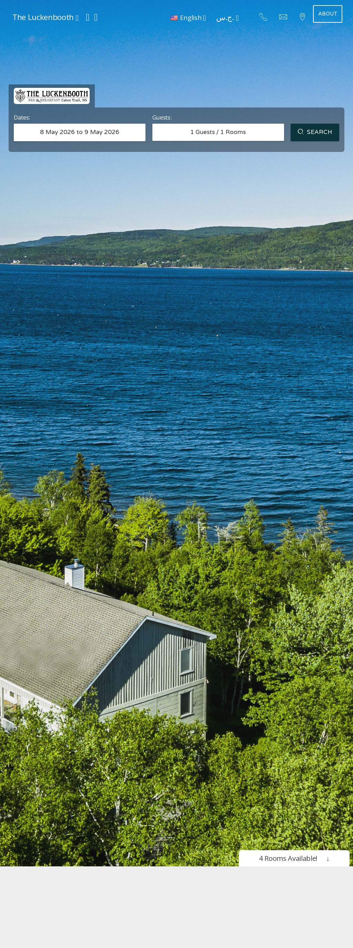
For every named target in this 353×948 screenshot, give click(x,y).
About (327, 14)
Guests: (162, 117)
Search (315, 132)
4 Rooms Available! (294, 858)
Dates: (22, 117)
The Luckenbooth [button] (45, 17)
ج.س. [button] (227, 17)
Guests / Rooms (218, 132)
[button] (188, 17)
